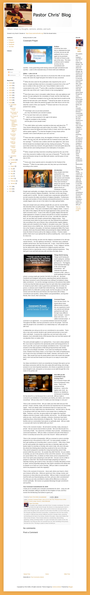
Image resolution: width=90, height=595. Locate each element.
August (13, 166)
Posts (10, 72)
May (12, 173)
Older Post (67, 574)
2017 (10, 186)
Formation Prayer (13, 134)
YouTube (11, 46)
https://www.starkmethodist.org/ (34, 33)
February (13, 181)
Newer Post (27, 574)
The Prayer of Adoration (14, 113)
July (12, 168)
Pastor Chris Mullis (79, 49)
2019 (10, 100)
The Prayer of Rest (14, 116)
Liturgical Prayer (12, 146)
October (13, 160)
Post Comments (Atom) (37, 577)
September (14, 162)
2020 (10, 97)
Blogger (71, 587)
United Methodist (46, 501)
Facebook (11, 44)
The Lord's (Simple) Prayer (13, 151)
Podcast (11, 40)
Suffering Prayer (12, 142)
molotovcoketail (56, 587)
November (13, 156)
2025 (10, 85)
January (13, 183)
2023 (10, 90)
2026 (10, 83)
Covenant (30, 499)
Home (47, 574)
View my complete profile (78, 208)
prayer (34, 501)
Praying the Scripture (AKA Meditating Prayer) (13, 123)
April (12, 176)
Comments (12, 75)
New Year (51, 499)
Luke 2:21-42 (45, 499)
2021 (10, 95)
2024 (10, 88)
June (12, 171)
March (12, 178)
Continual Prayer (13, 138)
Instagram (11, 42)
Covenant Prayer (37, 499)
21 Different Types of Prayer (13, 130)
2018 (10, 102)
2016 (10, 189)
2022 (10, 92)
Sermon (39, 501)
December (13, 104)
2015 (10, 191)
